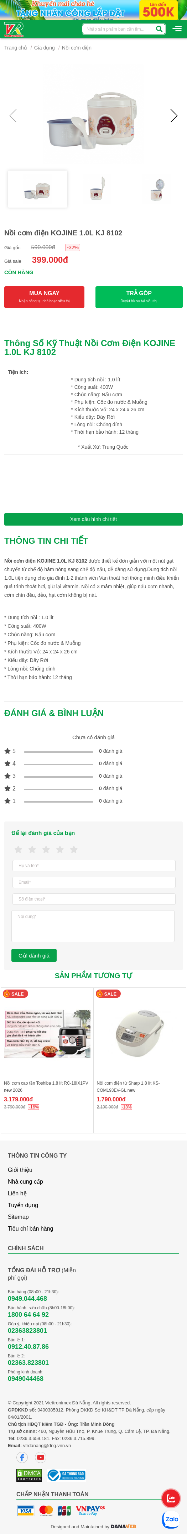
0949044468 (25, 1378)
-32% (73, 247)
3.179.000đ (18, 1099)
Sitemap (18, 1217)
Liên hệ (17, 1193)
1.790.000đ (111, 1099)
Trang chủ (15, 48)
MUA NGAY (44, 297)
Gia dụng (44, 48)
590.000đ (43, 247)
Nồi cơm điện (77, 48)
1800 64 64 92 (28, 1314)
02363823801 (27, 1330)
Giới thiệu (20, 1170)
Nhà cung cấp (25, 1182)
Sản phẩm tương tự (93, 975)
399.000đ (50, 260)
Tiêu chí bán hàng (30, 1229)
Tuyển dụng (23, 1205)
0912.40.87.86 (28, 1346)
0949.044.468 (27, 1298)
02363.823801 (28, 1362)
